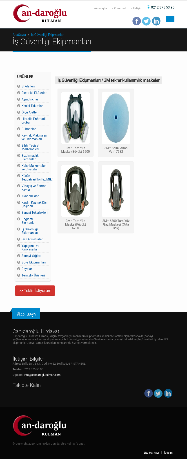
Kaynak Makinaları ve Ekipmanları (34, 137)
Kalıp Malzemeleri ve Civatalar (34, 167)
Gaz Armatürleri (32, 239)
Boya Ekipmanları (34, 262)
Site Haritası (151, 452)
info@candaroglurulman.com (42, 374)
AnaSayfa (19, 35)
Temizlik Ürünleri (33, 275)
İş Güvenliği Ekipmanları (47, 35)
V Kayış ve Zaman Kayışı (34, 187)
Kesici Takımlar (32, 106)
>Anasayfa (100, 8)
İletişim (168, 452)
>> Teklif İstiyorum (35, 290)
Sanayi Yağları (31, 256)
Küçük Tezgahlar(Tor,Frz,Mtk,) (35, 177)
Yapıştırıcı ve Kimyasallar (30, 247)
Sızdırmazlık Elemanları (30, 157)
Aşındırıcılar (30, 99)
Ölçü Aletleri (30, 112)
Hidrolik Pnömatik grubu (34, 120)
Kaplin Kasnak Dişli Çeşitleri (35, 204)
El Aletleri (28, 86)
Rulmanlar (29, 129)
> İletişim (136, 8)
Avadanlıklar (30, 196)
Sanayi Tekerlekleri (35, 212)
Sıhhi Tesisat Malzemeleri (30, 147)
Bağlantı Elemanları (29, 220)
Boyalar (27, 269)
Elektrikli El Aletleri (34, 93)
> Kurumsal (119, 8)
